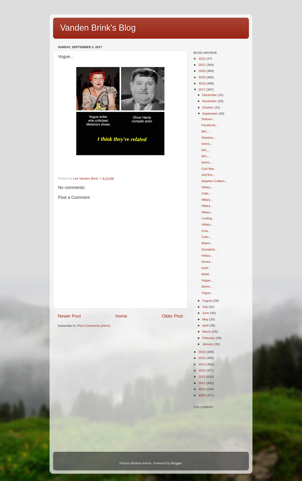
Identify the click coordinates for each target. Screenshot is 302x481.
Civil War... (209, 169)
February (209, 338)
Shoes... (207, 262)
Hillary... (207, 187)
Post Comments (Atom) (93, 325)
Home (121, 316)
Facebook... (209, 125)
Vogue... (207, 280)
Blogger (176, 463)
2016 (202, 352)
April (206, 325)
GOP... (206, 268)
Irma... (205, 231)
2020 (202, 71)
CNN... (206, 193)
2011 (202, 383)
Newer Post (69, 316)
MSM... (206, 274)
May (205, 319)
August (207, 300)
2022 (202, 58)
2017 (202, 89)
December (210, 95)
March (207, 331)
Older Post (172, 316)
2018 (202, 83)
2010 (202, 389)
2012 (202, 376)
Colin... (206, 237)
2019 (202, 77)
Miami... (207, 243)
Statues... (208, 119)
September (210, 113)
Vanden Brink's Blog (98, 28)
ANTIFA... (208, 175)
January (208, 344)
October (208, 107)
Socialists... (209, 249)
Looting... (208, 218)
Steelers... (208, 137)
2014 (202, 364)
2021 (202, 65)
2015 (202, 358)
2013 (202, 370)
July (205, 307)
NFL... (205, 131)
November (210, 101)
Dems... (207, 144)
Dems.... (207, 162)
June (206, 313)
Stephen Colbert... (214, 181)
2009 (202, 395)
